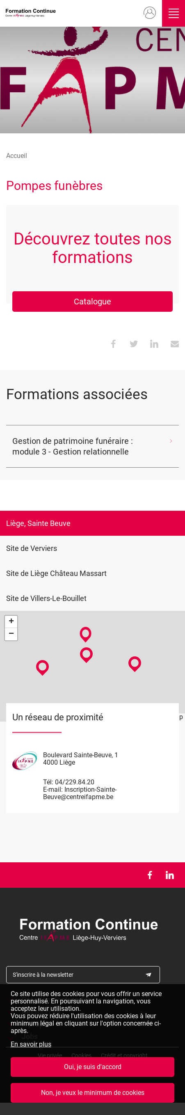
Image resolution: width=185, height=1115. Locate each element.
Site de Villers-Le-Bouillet (46, 598)
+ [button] (11, 622)
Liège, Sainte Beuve (38, 523)
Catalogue (92, 301)
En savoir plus (31, 1044)
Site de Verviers (31, 548)
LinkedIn (169, 875)
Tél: (48, 782)
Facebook (149, 875)
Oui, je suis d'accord (92, 1067)
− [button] (11, 634)
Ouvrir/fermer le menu (173, 13)
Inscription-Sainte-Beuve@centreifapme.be (79, 793)
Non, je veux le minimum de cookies (92, 1093)
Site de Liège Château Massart (56, 573)
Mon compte (149, 13)
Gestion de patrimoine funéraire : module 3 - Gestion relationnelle (72, 446)
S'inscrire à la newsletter (43, 974)
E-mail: (53, 789)
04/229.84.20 (74, 782)
